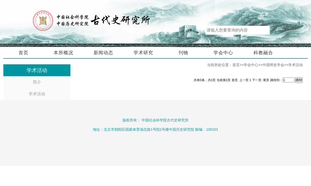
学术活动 (37, 94)
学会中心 (223, 52)
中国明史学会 (273, 65)
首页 (23, 52)
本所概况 (63, 52)
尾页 (266, 80)
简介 (37, 82)
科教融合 (263, 52)
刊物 (183, 52)
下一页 (257, 80)
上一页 (244, 80)
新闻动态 (103, 52)
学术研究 (143, 52)
